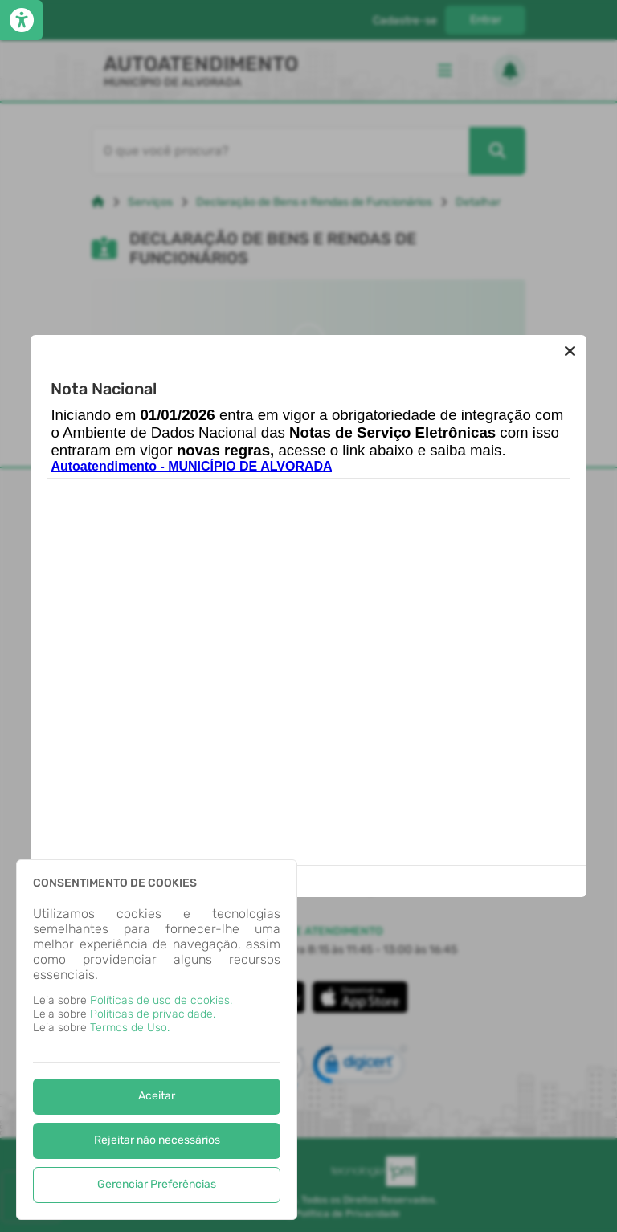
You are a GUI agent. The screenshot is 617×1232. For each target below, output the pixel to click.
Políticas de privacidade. (152, 1014)
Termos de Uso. (130, 1027)
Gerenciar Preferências (156, 1184)
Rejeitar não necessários (157, 1140)
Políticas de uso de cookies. (161, 1000)
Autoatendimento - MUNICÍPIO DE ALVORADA (191, 466)
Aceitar (156, 1096)
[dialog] (156, 1039)
